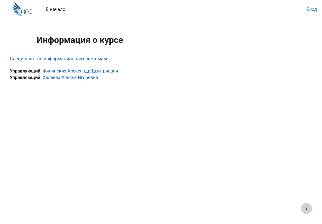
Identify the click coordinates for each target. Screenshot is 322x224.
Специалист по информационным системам (72, 59)
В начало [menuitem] (55, 9)
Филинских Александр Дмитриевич (96, 71)
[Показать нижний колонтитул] (306, 208)
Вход (311, 9)
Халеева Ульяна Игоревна (86, 78)
